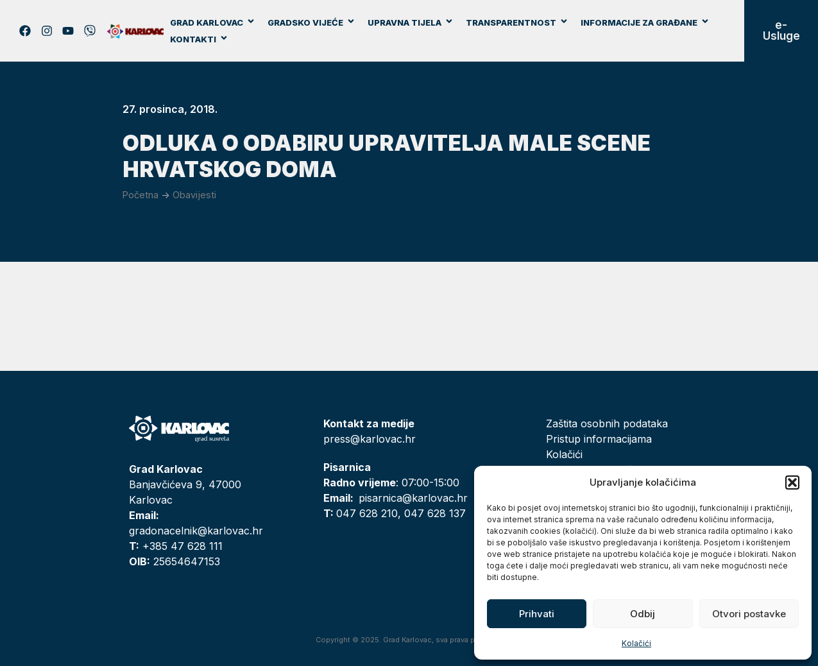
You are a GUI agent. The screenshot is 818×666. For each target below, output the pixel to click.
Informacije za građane (645, 22)
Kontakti (199, 39)
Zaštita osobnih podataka (607, 423)
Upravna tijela (411, 22)
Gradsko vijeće (311, 22)
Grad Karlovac (212, 22)
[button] (792, 482)
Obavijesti (194, 194)
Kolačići (636, 643)
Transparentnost (517, 22)
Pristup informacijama (599, 438)
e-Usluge (781, 30)
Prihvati (536, 614)
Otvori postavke (749, 614)
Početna (140, 194)
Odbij (642, 614)
